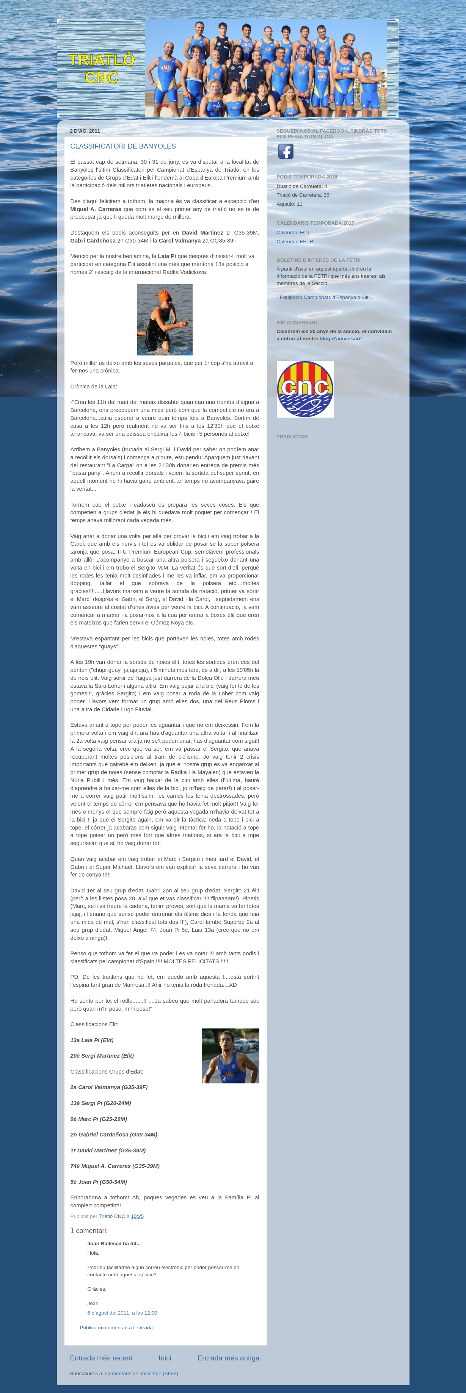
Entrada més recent (101, 1358)
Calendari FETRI (296, 241)
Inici (164, 1358)
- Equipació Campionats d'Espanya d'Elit (323, 297)
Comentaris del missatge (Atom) (141, 1373)
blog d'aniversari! (341, 338)
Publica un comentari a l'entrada (116, 1327)
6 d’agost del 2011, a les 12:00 (122, 1313)
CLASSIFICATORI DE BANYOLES (123, 146)
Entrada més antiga (229, 1358)
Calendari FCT (293, 232)
